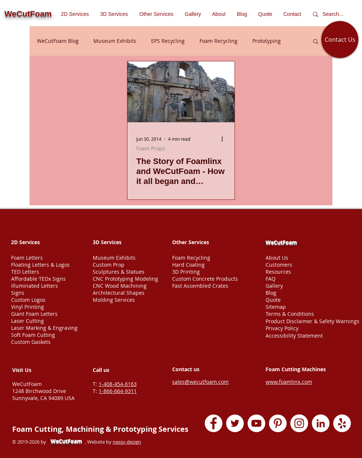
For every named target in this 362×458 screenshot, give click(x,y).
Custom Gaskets (31, 341)
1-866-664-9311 (118, 390)
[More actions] (224, 138)
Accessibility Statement (294, 335)
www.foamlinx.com (289, 381)
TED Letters (25, 271)
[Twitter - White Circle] (235, 423)
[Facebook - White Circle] (213, 423)
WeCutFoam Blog (58, 40)
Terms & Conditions (290, 313)
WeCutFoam (281, 242)
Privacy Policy (282, 328)
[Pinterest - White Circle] (278, 423)
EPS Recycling (168, 40)
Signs (17, 292)
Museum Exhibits (114, 40)
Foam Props (150, 148)
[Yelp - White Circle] (342, 423)
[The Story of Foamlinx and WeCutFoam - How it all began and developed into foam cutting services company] (181, 91)
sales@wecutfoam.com (200, 381)
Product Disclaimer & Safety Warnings (312, 321)
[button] (156, 14)
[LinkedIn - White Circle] (320, 423)
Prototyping (266, 40)
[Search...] (334, 14)
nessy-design (127, 441)
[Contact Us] (339, 39)
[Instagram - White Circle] (299, 423)
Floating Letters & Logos (40, 264)
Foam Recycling (218, 40)
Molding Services (114, 299)
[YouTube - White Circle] (256, 423)
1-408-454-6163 (118, 383)
